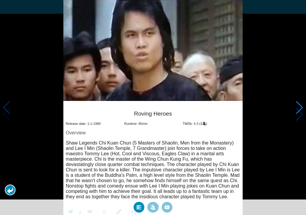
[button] (10, 190)
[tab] (139, 205)
